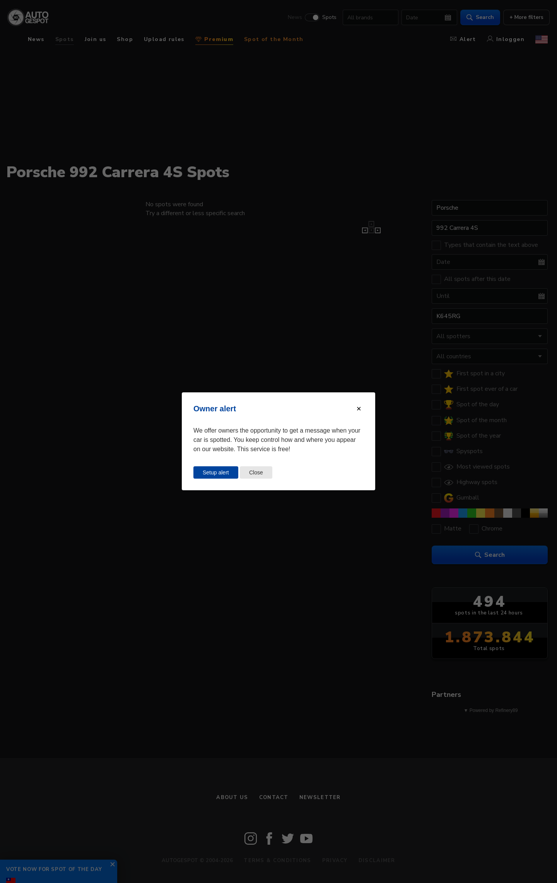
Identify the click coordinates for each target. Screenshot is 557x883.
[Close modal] (359, 409)
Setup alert (216, 472)
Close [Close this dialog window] (256, 472)
